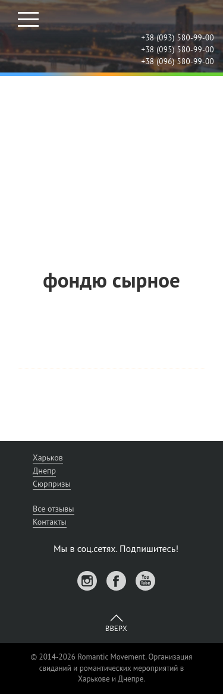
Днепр (44, 470)
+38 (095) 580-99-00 (177, 50)
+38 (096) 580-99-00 (177, 61)
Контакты (50, 521)
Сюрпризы (52, 483)
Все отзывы (53, 508)
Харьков (48, 457)
